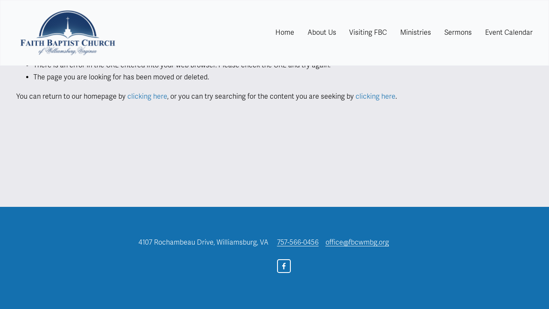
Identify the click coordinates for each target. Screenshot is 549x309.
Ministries (415, 32)
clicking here (147, 96)
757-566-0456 (298, 242)
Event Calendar (509, 32)
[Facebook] (284, 266)
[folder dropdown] (322, 32)
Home (284, 32)
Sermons (458, 32)
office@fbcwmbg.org (357, 242)
